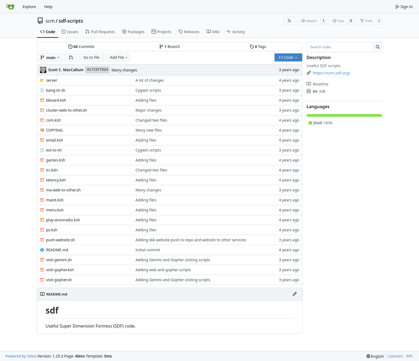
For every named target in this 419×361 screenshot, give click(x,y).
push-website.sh (60, 239)
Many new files (149, 130)
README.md (57, 249)
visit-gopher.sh (59, 279)
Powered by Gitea (20, 356)
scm (50, 20)
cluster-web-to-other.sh (66, 110)
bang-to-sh (56, 90)
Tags (258, 46)
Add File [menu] (119, 57)
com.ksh (53, 120)
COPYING (54, 130)
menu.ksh (55, 209)
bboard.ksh (56, 100)
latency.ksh (56, 180)
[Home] (10, 7)
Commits (81, 46)
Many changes (124, 70)
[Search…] (377, 47)
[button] (70, 57)
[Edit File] (294, 294)
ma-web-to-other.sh (63, 189)
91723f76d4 (97, 70)
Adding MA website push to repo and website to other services (191, 239)
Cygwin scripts (148, 90)
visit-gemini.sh (59, 259)
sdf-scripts (71, 20)
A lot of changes (150, 80)
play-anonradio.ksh (63, 219)
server (51, 80)
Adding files (146, 100)
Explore (29, 6)
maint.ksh (55, 199)
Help (48, 6)
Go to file (91, 57)
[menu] (375, 356)
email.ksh (54, 140)
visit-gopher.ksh (60, 269)
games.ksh (55, 160)
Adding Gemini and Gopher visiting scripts (173, 259)
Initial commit (148, 249)
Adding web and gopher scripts (163, 269)
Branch (169, 46)
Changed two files (151, 120)
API (409, 356)
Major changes (149, 110)
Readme (317, 84)
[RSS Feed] (289, 21)
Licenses (395, 356)
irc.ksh (51, 170)
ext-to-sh (54, 150)
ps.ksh (51, 229)
